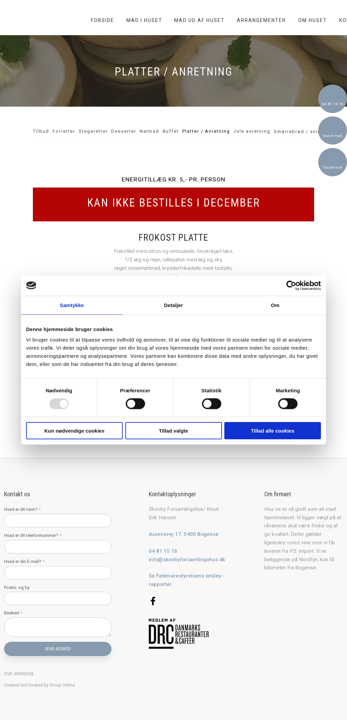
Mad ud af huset (199, 20)
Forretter (64, 131)
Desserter (123, 131)
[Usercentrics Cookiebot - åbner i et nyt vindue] (291, 285)
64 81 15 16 (163, 551)
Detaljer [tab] (173, 305)
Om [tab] (275, 305)
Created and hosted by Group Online (39, 685)
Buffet (171, 131)
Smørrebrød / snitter (300, 131)
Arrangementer (261, 20)
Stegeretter (93, 131)
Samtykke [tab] (72, 305)
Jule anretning (251, 131)
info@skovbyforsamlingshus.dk (187, 560)
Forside (102, 20)
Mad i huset (144, 20)
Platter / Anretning (206, 131)
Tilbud (41, 131)
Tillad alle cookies (272, 431)
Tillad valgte (173, 431)
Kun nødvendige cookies (74, 431)
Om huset (312, 20)
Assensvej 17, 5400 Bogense (184, 534)
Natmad (149, 131)
